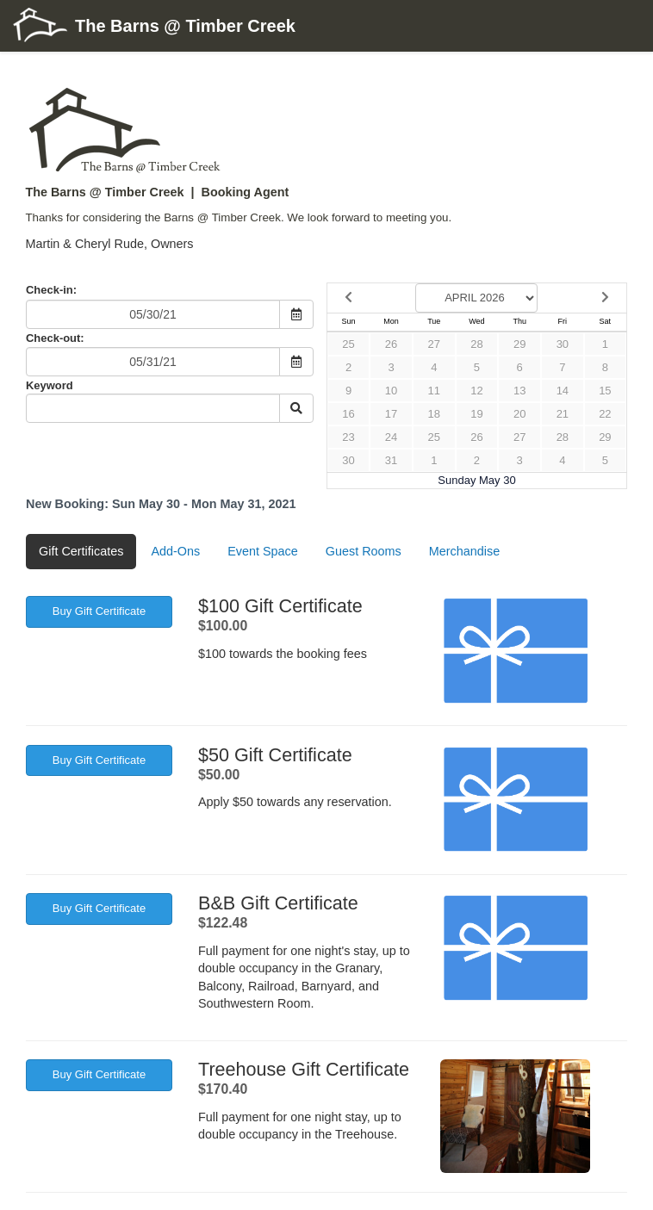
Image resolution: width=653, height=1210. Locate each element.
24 (391, 437)
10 (391, 390)
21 (563, 413)
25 (348, 344)
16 (348, 413)
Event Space (262, 551)
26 (391, 344)
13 (519, 390)
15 (605, 390)
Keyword (49, 385)
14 (563, 390)
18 (434, 413)
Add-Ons (175, 551)
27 (434, 344)
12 (476, 390)
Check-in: (51, 289)
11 (434, 390)
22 (605, 413)
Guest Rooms (363, 551)
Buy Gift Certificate (99, 611)
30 (563, 344)
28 (476, 344)
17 (391, 413)
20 (519, 413)
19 (476, 413)
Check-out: (55, 338)
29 (519, 344)
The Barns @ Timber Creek (154, 27)
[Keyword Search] (153, 408)
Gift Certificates (81, 551)
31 (391, 460)
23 (348, 437)
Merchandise (464, 551)
